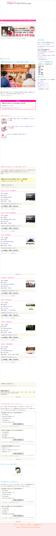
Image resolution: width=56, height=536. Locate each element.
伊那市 (18, 392)
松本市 (10, 392)
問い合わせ (24, 20)
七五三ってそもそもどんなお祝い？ (43, 44)
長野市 (2, 392)
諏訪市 (14, 392)
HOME (2, 20)
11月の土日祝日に (5, 420)
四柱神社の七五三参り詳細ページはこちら (9, 312)
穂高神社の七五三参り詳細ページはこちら (9, 357)
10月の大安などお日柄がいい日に (8, 416)
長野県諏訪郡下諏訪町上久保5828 (9, 219)
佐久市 (22, 392)
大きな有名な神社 (5, 432)
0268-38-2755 (5, 286)
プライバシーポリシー (7, 20)
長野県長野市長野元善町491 (8, 241)
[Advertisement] (28, 12)
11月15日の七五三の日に (6, 418)
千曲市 (26, 392)
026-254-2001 (5, 330)
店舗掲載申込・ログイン (31, 20)
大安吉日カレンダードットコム (43, 86)
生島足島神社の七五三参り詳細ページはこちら (10, 290)
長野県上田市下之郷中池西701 (8, 284)
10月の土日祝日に (5, 414)
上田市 (6, 392)
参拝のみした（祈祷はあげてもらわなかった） (10, 449)
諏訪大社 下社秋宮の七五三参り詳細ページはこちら (11, 225)
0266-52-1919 (5, 199)
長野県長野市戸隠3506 (7, 328)
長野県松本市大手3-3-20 (7, 306)
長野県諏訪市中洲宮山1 (7, 197)
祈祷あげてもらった (5, 447)
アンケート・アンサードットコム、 (20, 425)
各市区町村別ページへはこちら (7, 105)
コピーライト (15, 20)
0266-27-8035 (5, 221)
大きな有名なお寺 (5, 510)
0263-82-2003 (5, 352)
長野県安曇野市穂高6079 (7, 350)
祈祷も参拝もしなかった (6, 451)
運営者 (20, 20)
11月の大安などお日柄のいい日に (8, 422)
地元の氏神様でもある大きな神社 (8, 437)
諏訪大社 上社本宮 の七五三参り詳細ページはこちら (11, 203)
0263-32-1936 (5, 308)
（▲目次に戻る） (18, 274)
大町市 (30, 392)
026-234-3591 (5, 243)
